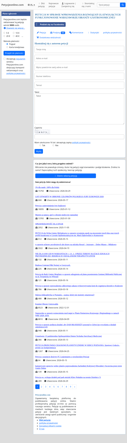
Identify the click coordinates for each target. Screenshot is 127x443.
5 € (7, 105)
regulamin (20, 131)
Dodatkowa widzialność (49, 37)
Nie (56, 145)
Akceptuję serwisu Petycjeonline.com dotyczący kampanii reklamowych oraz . (16, 138)
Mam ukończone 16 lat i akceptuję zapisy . (63, 142)
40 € (17, 108)
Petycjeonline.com (12, 4)
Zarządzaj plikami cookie (50, 426)
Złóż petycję (41, 5)
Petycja (41, 32)
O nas (41, 429)
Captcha (38, 127)
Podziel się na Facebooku (49, 24)
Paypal (12, 116)
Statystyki (93, 32)
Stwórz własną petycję (65, 175)
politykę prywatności (15, 146)
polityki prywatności (81, 142)
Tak (43, 145)
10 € (17, 105)
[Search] (108, 5)
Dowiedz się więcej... (14, 100)
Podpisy (57, 32)
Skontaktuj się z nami (88, 5)
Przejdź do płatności (14, 125)
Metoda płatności (11, 113)
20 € (8, 108)
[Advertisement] (15, 46)
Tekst (37, 92)
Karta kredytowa (16, 120)
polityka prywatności (112, 32)
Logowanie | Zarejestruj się (68, 5)
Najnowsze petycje (53, 5)
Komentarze (76, 32)
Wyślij (38, 151)
